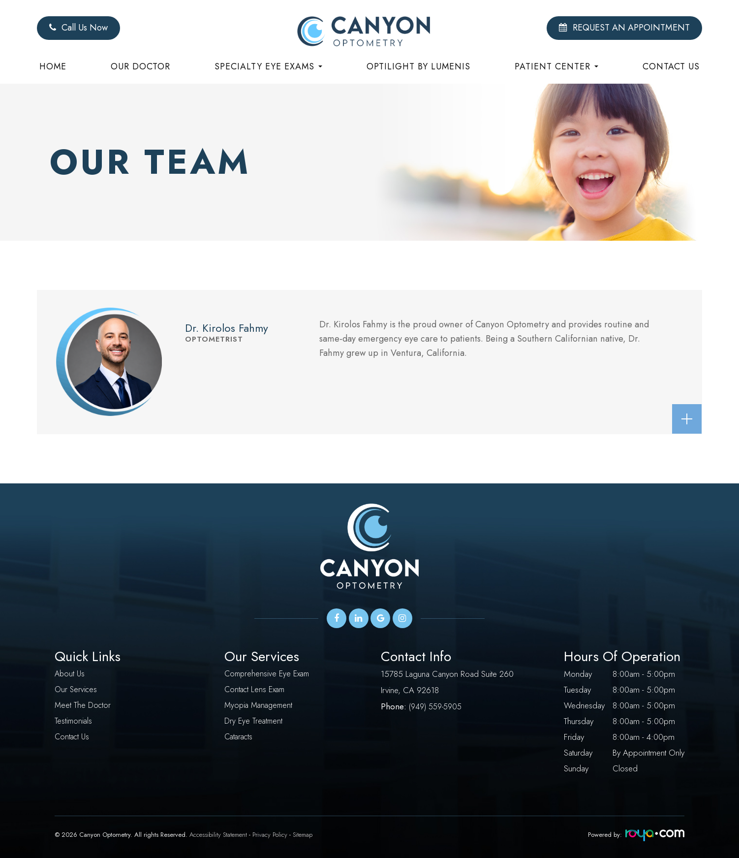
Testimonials (74, 721)
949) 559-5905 (438, 705)
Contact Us (671, 66)
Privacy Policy (269, 834)
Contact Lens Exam (256, 690)
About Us (70, 674)
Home (52, 66)
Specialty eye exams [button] (268, 66)
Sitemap (302, 834)
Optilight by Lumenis (418, 66)
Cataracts (239, 737)
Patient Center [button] (556, 66)
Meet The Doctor (83, 705)
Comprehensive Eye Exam (269, 674)
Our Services (77, 690)
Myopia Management (260, 705)
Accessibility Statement (218, 834)
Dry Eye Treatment (254, 721)
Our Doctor (140, 66)
